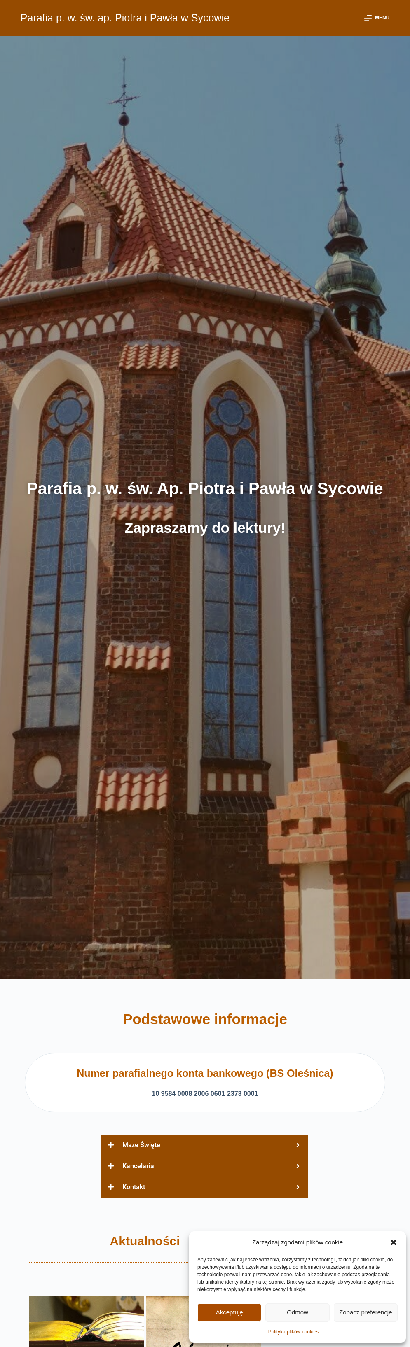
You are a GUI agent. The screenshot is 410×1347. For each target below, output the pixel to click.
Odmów (297, 1312)
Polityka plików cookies (293, 1332)
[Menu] (376, 18)
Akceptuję (229, 1312)
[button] (393, 1242)
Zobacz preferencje (365, 1312)
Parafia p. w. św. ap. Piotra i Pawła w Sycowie (125, 17)
